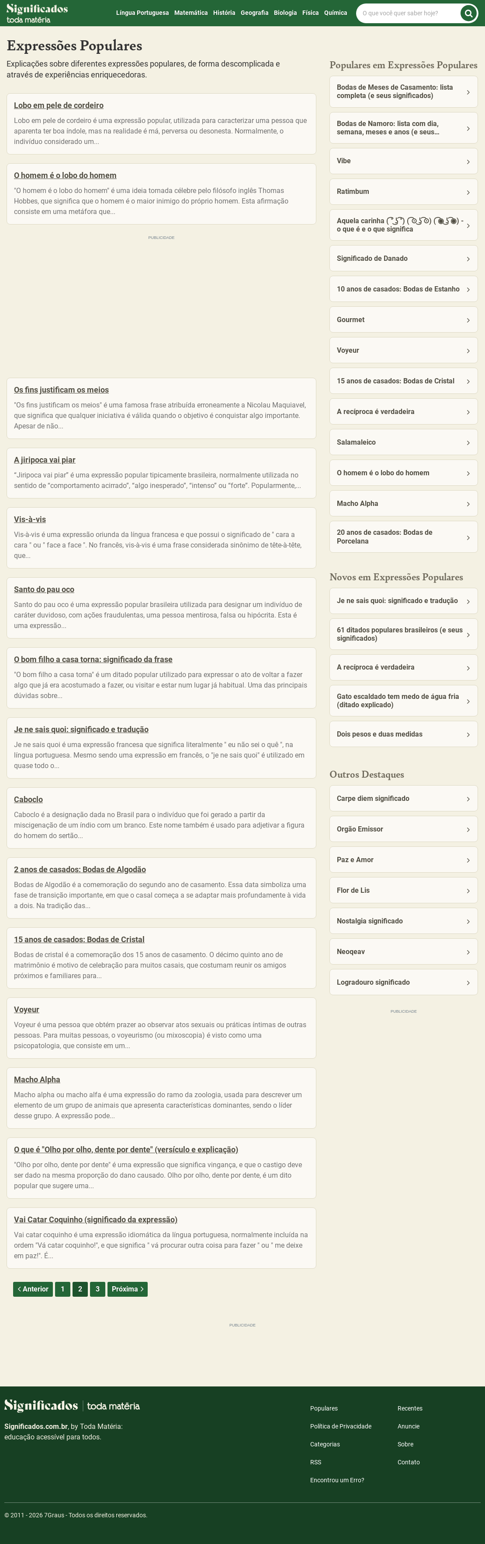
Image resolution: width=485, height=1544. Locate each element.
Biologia (285, 12)
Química (335, 12)
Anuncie (408, 1426)
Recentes (410, 1408)
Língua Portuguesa (142, 12)
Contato (409, 1462)
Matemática (191, 12)
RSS (315, 1462)
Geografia (255, 12)
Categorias (325, 1444)
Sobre (405, 1444)
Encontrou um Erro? (337, 1480)
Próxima (129, 1289)
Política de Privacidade (340, 1426)
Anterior (31, 1289)
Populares (324, 1408)
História (224, 12)
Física (310, 12)
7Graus (54, 1515)
